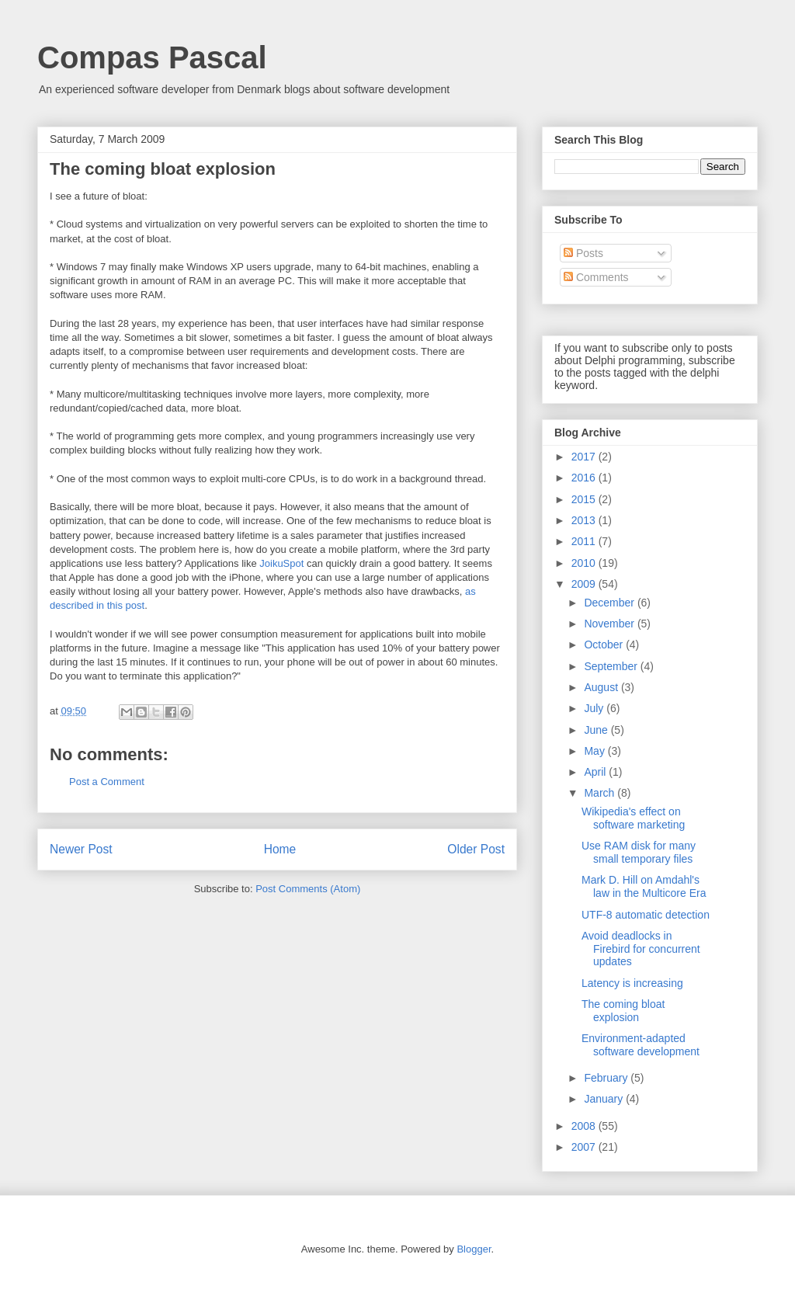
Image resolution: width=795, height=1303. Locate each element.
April (596, 772)
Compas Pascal (152, 57)
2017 (585, 456)
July (595, 708)
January (605, 1099)
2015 (585, 499)
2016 (585, 477)
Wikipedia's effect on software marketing (633, 818)
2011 (585, 541)
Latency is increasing (632, 983)
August (602, 687)
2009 (585, 584)
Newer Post (81, 849)
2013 (585, 520)
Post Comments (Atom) (307, 889)
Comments (596, 277)
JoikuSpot (281, 563)
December (610, 602)
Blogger (474, 1249)
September (612, 666)
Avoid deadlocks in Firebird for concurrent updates (640, 948)
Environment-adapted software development (640, 1045)
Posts (583, 253)
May (595, 751)
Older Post (476, 849)
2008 (585, 1126)
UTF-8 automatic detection (645, 915)
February (607, 1078)
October (605, 644)
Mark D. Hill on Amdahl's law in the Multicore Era (643, 886)
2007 (585, 1147)
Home (280, 849)
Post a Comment (106, 781)
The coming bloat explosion (623, 1010)
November (610, 623)
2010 (585, 563)
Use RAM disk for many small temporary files (638, 852)
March (600, 793)
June (597, 730)
